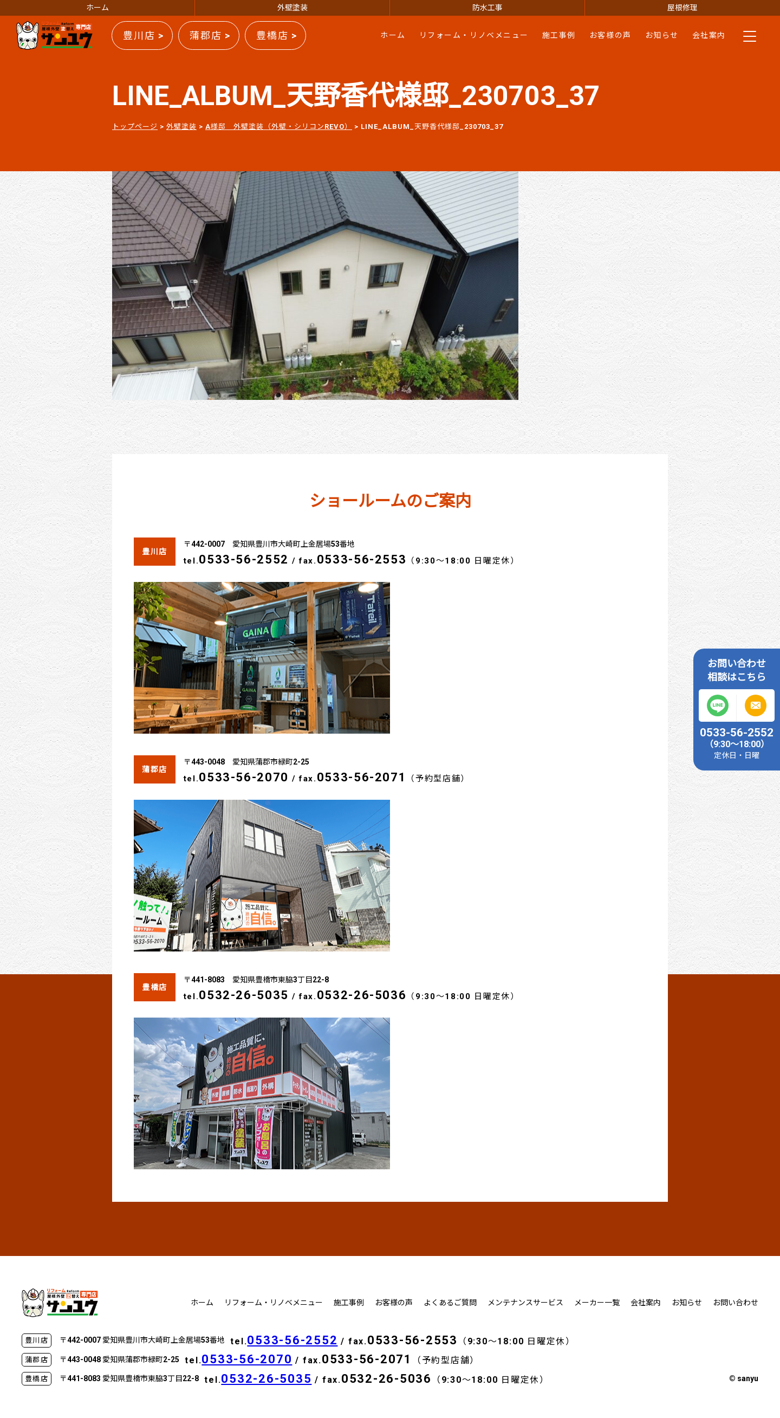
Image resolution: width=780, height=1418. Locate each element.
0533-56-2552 (244, 559)
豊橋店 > (276, 35)
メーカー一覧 (597, 1302)
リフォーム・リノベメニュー (474, 35)
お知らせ (662, 35)
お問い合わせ (735, 1302)
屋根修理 (682, 7)
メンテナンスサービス (525, 1302)
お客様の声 (610, 35)
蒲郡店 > (210, 35)
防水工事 (487, 7)
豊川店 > (143, 35)
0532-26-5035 (244, 995)
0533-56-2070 (244, 777)
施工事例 (559, 35)
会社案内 (709, 35)
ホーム (97, 7)
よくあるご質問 (450, 1302)
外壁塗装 (292, 7)
